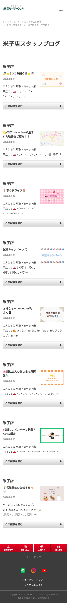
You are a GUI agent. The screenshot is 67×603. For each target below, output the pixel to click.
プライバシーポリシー (33, 580)
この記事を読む (14, 106)
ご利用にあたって (33, 585)
